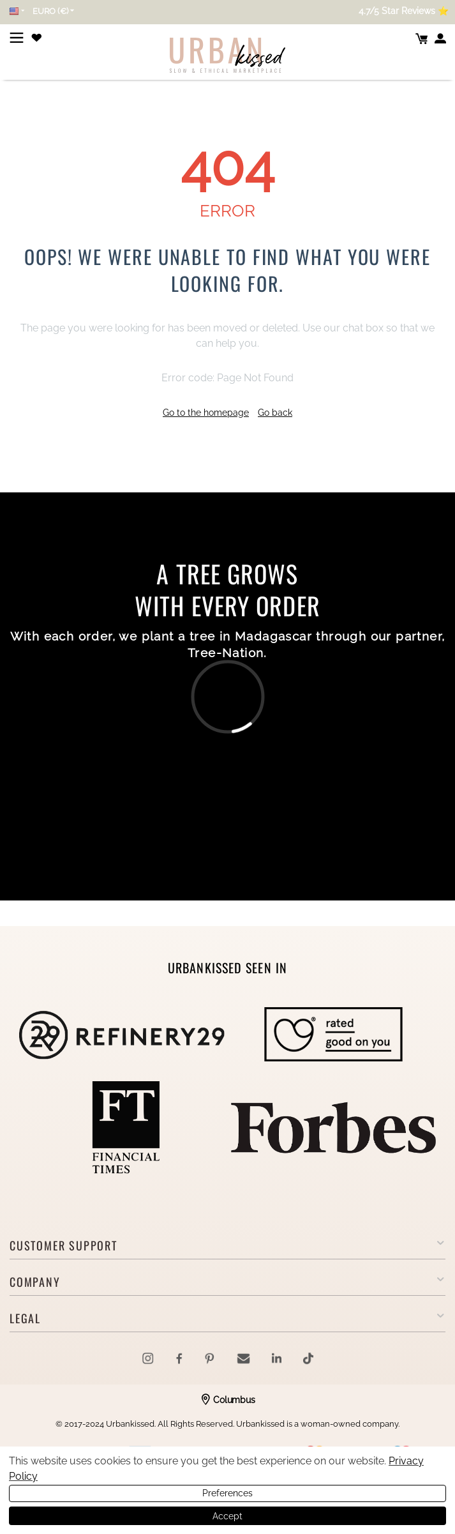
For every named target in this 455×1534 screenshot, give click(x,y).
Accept (227, 1516)
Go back (275, 412)
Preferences (227, 1493)
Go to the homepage (206, 412)
